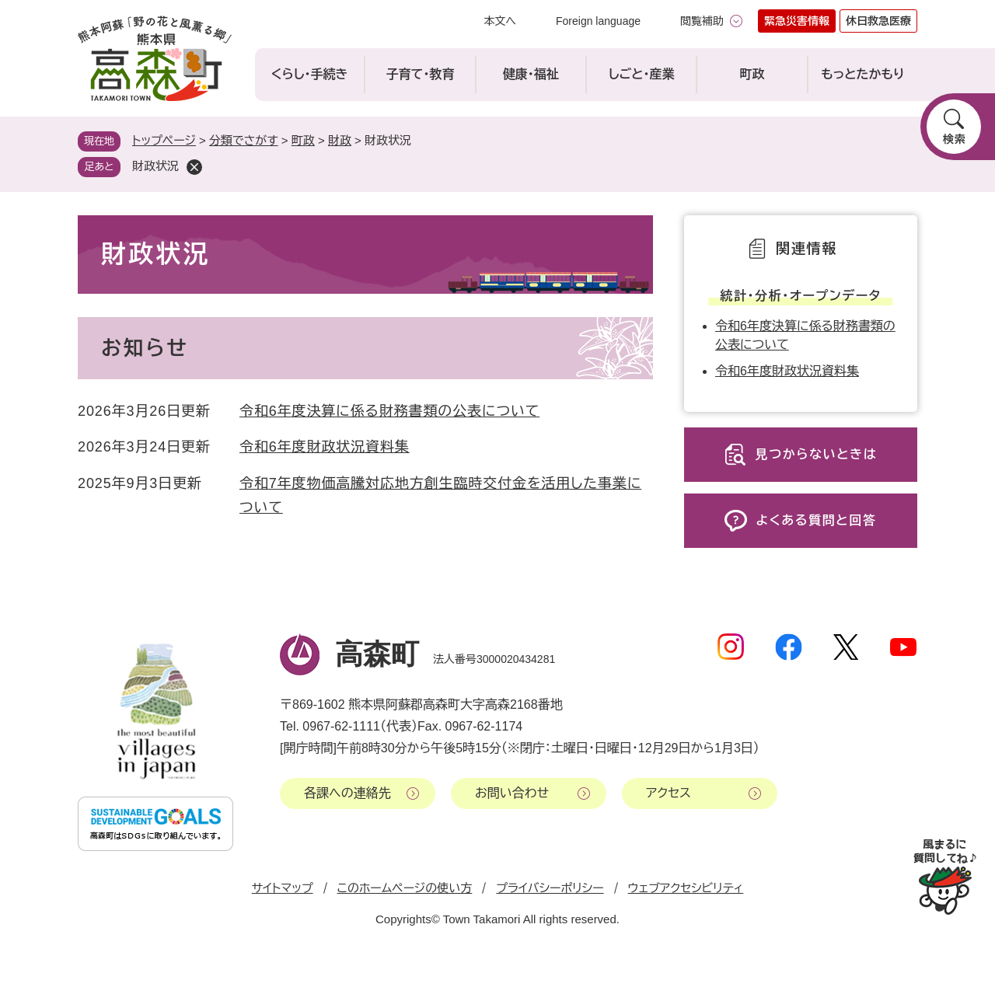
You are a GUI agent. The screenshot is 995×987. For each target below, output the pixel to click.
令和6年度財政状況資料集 (324, 447)
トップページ (164, 140)
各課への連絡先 (347, 793)
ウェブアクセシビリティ (686, 888)
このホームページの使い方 (405, 888)
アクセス (668, 793)
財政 (339, 140)
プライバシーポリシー (549, 888)
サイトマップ (282, 888)
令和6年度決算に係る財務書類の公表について (389, 411)
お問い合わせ (512, 793)
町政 (303, 140)
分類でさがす (243, 140)
